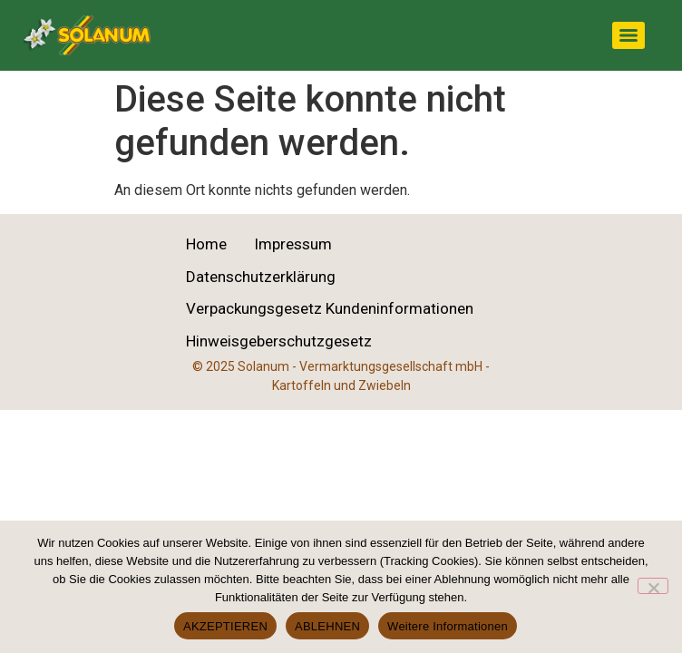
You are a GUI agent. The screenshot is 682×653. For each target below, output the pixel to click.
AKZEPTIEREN (225, 626)
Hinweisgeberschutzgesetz (279, 341)
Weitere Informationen (447, 626)
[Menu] (628, 35)
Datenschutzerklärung (261, 277)
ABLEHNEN (327, 626)
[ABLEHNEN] (653, 586)
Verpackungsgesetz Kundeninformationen (329, 308)
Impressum (293, 244)
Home (206, 244)
